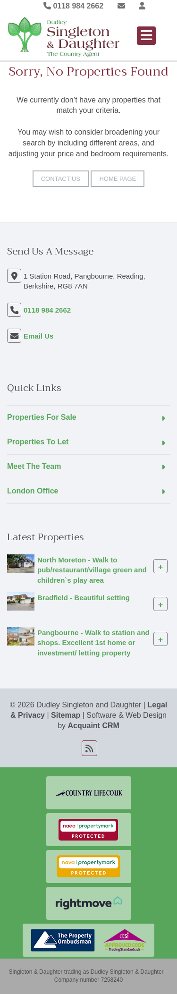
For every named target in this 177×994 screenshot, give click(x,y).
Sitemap (65, 715)
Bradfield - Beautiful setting (83, 598)
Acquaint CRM (93, 726)
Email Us (38, 336)
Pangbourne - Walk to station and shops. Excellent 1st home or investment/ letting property (93, 643)
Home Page (117, 178)
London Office (32, 491)
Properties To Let (37, 442)
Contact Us (60, 178)
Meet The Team (34, 466)
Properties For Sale (41, 417)
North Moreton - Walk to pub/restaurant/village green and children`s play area (92, 570)
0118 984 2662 (73, 6)
